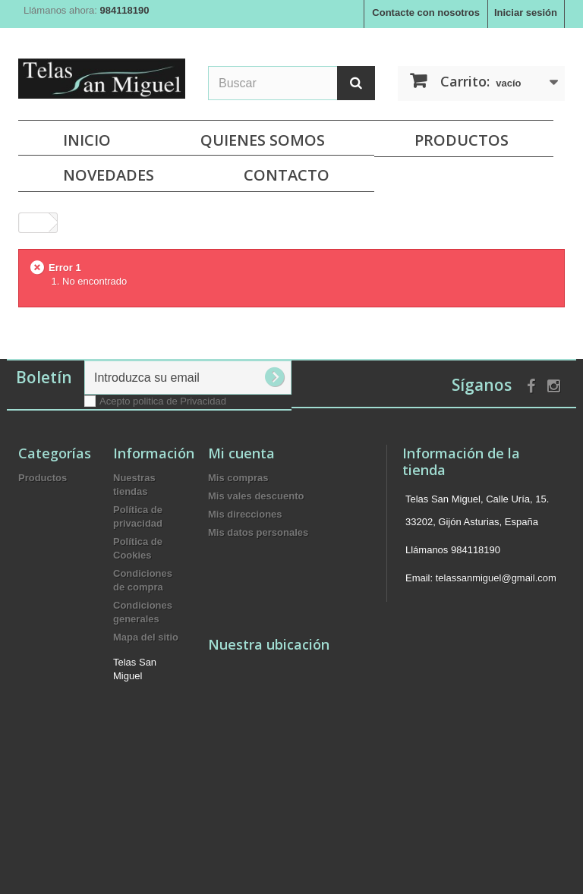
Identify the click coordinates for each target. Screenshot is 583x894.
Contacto (286, 175)
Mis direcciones (245, 514)
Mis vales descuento (256, 496)
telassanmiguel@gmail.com (496, 578)
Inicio (87, 140)
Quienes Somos (262, 140)
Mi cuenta (241, 453)
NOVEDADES (108, 175)
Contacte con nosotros (426, 12)
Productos (461, 140)
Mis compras (238, 477)
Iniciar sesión (525, 12)
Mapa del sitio (145, 637)
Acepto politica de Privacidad (162, 401)
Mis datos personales (258, 532)
